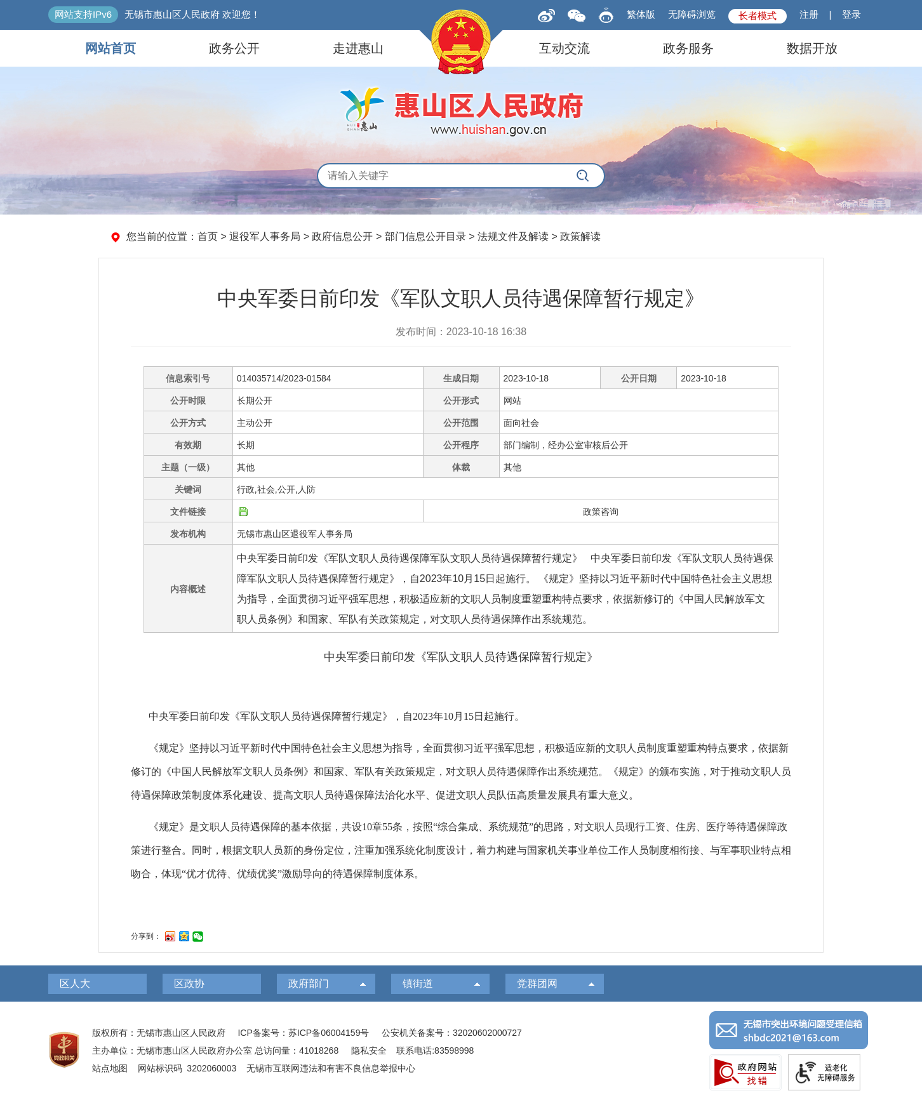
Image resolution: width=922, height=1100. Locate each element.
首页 (207, 236)
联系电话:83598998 (435, 1050)
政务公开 (234, 48)
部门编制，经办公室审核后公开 (566, 445)
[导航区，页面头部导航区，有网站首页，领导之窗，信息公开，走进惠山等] (461, 48)
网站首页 (110, 48)
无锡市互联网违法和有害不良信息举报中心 (330, 1068)
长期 (246, 445)
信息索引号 (188, 378)
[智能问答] (606, 13)
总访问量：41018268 (295, 1050)
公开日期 (639, 378)
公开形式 (461, 400)
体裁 (461, 467)
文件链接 (188, 512)
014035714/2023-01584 (284, 378)
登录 (851, 14)
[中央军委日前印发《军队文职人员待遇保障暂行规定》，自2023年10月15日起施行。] (461, 716)
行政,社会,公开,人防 (276, 489)
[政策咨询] (600, 511)
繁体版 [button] (641, 14)
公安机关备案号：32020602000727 (452, 1033)
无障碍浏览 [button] (692, 14)
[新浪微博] (546, 14)
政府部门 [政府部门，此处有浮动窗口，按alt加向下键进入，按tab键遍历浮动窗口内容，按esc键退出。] (308, 983)
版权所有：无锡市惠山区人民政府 (158, 1033)
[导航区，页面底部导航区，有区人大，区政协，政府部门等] (461, 984)
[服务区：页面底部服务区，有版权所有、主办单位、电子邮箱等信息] (461, 1051)
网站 (512, 400)
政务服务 (688, 48)
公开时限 (188, 400)
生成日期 (461, 378)
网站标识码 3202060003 (187, 1068)
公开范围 (461, 423)
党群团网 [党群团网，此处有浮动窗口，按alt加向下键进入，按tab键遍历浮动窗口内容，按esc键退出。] (537, 983)
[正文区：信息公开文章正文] (461, 605)
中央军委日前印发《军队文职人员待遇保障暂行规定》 (461, 298)
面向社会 (521, 423)
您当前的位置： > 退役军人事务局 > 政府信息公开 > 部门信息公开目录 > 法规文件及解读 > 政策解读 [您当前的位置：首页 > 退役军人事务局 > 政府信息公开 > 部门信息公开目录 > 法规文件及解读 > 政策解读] (363, 236)
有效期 (188, 445)
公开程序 (461, 445)
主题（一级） (188, 467)
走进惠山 (358, 48)
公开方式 (188, 423)
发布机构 (188, 534)
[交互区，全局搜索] (461, 176)
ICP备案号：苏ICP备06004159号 (303, 1033)
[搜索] (583, 175)
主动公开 (254, 423)
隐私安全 (369, 1050)
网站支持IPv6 (83, 14)
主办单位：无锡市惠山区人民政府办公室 (172, 1050)
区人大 (75, 983)
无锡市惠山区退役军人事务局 (294, 534)
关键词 (188, 489)
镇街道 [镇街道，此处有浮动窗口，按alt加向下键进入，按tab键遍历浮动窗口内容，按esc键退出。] (418, 983)
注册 (808, 14)
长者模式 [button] (757, 15)
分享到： (146, 936)
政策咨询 (600, 512)
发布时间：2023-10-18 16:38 (461, 331)
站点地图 (110, 1068)
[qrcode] (576, 15)
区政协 (189, 983)
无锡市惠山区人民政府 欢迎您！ (192, 14)
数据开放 (812, 48)
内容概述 (188, 589)
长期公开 (254, 400)
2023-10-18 (526, 378)
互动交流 (564, 48)
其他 (246, 467)
